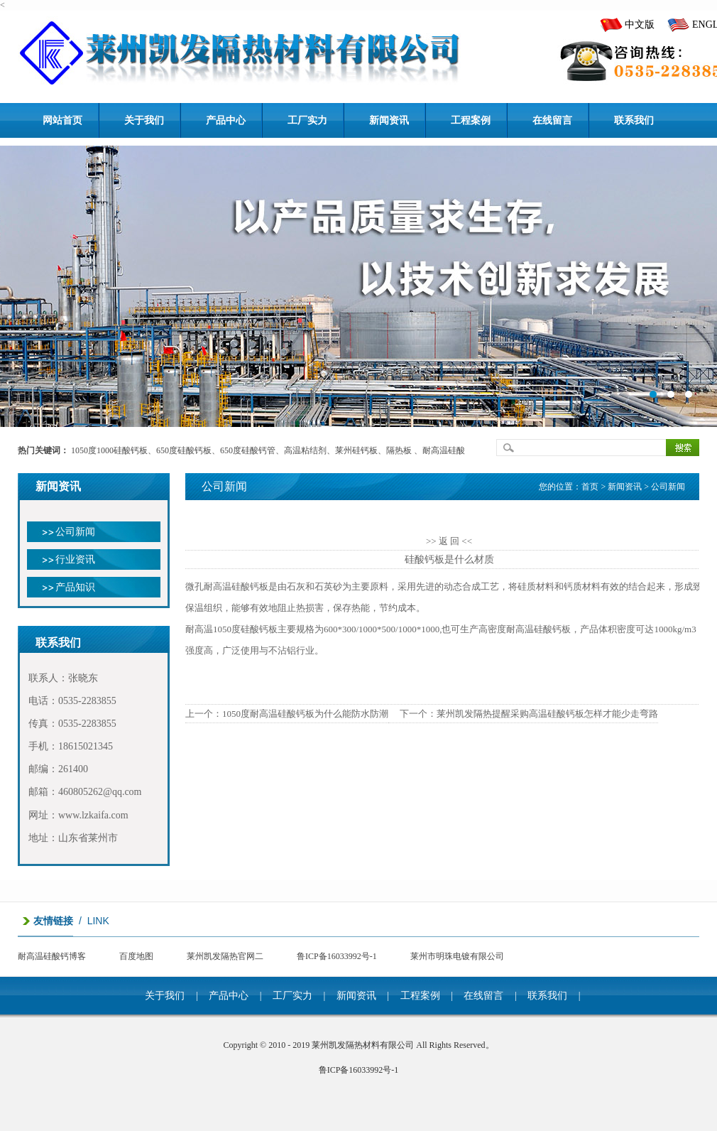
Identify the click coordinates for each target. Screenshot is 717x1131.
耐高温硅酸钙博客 (52, 956)
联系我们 (547, 995)
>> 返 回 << (449, 541)
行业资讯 (75, 559)
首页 (589, 487)
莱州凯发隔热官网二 (225, 956)
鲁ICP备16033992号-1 (337, 956)
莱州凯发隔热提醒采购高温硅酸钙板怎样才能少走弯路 (547, 713)
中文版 (640, 24)
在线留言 (483, 995)
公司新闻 (75, 531)
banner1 (358, 286)
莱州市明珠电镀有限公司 (457, 956)
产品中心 (228, 995)
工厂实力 (292, 995)
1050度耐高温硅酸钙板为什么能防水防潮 (305, 713)
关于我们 (165, 995)
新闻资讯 (356, 995)
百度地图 (136, 956)
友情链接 (53, 921)
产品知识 (75, 587)
